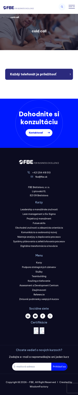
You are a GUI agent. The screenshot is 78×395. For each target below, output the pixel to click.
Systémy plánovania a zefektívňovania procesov (39, 241)
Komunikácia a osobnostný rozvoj (39, 232)
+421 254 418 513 (41, 172)
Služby (39, 271)
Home (6, 17)
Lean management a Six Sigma (39, 214)
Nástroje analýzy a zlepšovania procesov (39, 236)
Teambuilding (39, 276)
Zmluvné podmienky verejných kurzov (39, 299)
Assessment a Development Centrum (39, 285)
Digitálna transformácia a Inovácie (39, 246)
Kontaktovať (36, 132)
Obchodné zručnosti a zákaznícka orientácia (39, 227)
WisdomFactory (39, 386)
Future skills (39, 223)
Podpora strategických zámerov (39, 267)
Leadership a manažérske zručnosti (39, 209)
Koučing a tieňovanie (39, 280)
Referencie (39, 294)
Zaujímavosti (39, 290)
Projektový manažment (39, 218)
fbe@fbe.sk (41, 176)
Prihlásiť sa (59, 366)
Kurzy (39, 262)
